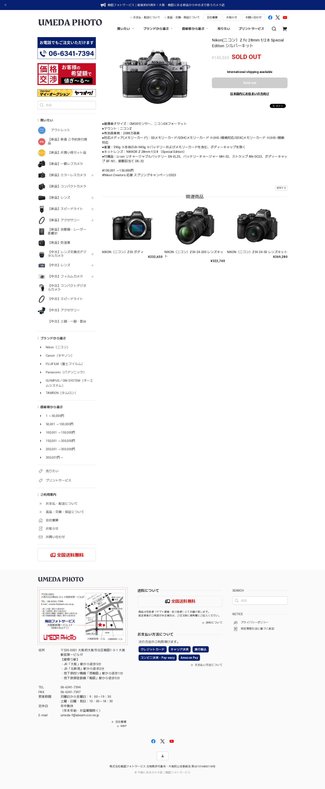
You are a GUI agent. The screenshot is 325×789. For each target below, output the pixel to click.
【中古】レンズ (59, 265)
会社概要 (212, 17)
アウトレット (59, 130)
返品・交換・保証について (183, 17)
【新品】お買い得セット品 (67, 152)
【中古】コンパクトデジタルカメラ (67, 287)
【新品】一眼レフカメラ (65, 164)
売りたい (224, 29)
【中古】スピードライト (65, 299)
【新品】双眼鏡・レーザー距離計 (67, 231)
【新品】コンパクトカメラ (67, 186)
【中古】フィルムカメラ (65, 276)
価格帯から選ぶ (195, 29)
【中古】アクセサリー (64, 310)
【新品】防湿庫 (59, 243)
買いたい (126, 29)
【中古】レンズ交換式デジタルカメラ (67, 254)
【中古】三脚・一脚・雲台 (67, 321)
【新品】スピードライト (65, 209)
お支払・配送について (146, 17)
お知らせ (231, 17)
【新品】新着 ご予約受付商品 (67, 141)
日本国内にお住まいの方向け (249, 93)
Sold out (249, 83)
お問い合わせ (253, 17)
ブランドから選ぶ (158, 29)
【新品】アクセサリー (64, 220)
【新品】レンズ (59, 197)
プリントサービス (251, 29)
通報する (281, 188)
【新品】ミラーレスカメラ (67, 175)
